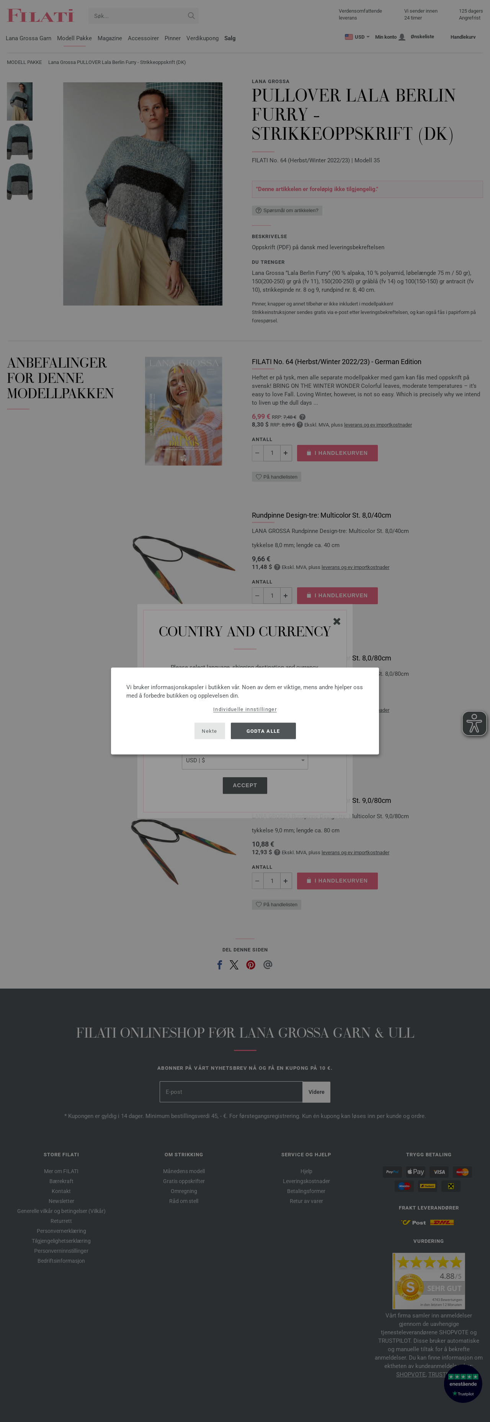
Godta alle (263, 731)
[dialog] (245, 711)
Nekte (209, 731)
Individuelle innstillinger (245, 709)
